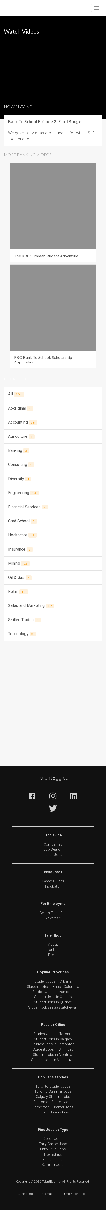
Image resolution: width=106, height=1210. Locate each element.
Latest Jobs (53, 855)
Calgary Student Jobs (53, 1097)
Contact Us (25, 1194)
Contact (52, 950)
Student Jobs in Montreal (53, 1055)
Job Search (53, 849)
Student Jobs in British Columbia (53, 987)
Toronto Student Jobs (53, 1086)
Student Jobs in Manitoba (53, 992)
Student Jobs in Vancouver (53, 1060)
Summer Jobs (53, 1165)
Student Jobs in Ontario (53, 997)
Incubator (53, 886)
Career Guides (53, 881)
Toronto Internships (53, 1112)
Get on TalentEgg (53, 913)
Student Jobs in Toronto (53, 1034)
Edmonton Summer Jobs (53, 1107)
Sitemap (47, 1194)
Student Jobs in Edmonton (52, 1044)
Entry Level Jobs (53, 1149)
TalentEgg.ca (53, 778)
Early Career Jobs (53, 1144)
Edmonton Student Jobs (53, 1102)
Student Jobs (53, 1160)
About (53, 944)
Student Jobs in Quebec (53, 1002)
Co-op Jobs (53, 1139)
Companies (53, 844)
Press (53, 955)
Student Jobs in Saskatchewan (53, 1007)
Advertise (53, 918)
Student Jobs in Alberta (53, 981)
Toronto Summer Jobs (53, 1091)
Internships (53, 1154)
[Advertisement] (53, 700)
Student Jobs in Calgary (53, 1039)
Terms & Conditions (74, 1194)
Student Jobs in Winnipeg (53, 1049)
